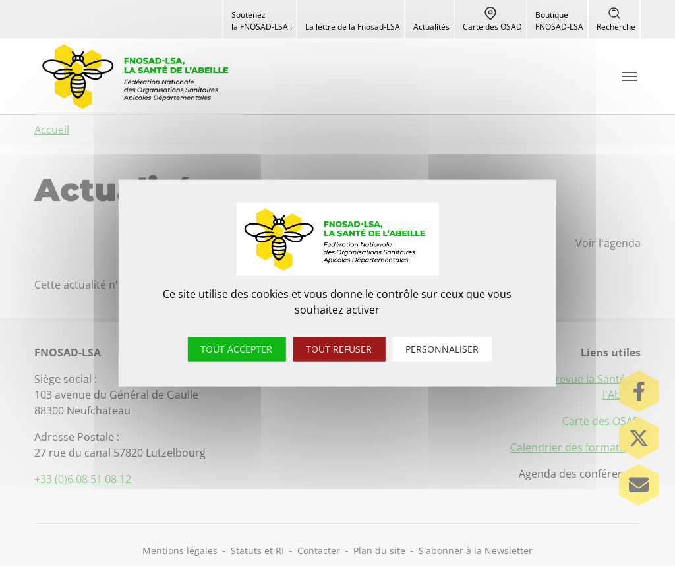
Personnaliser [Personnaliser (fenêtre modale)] (442, 349)
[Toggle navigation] (629, 76)
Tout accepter (236, 349)
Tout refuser (339, 349)
